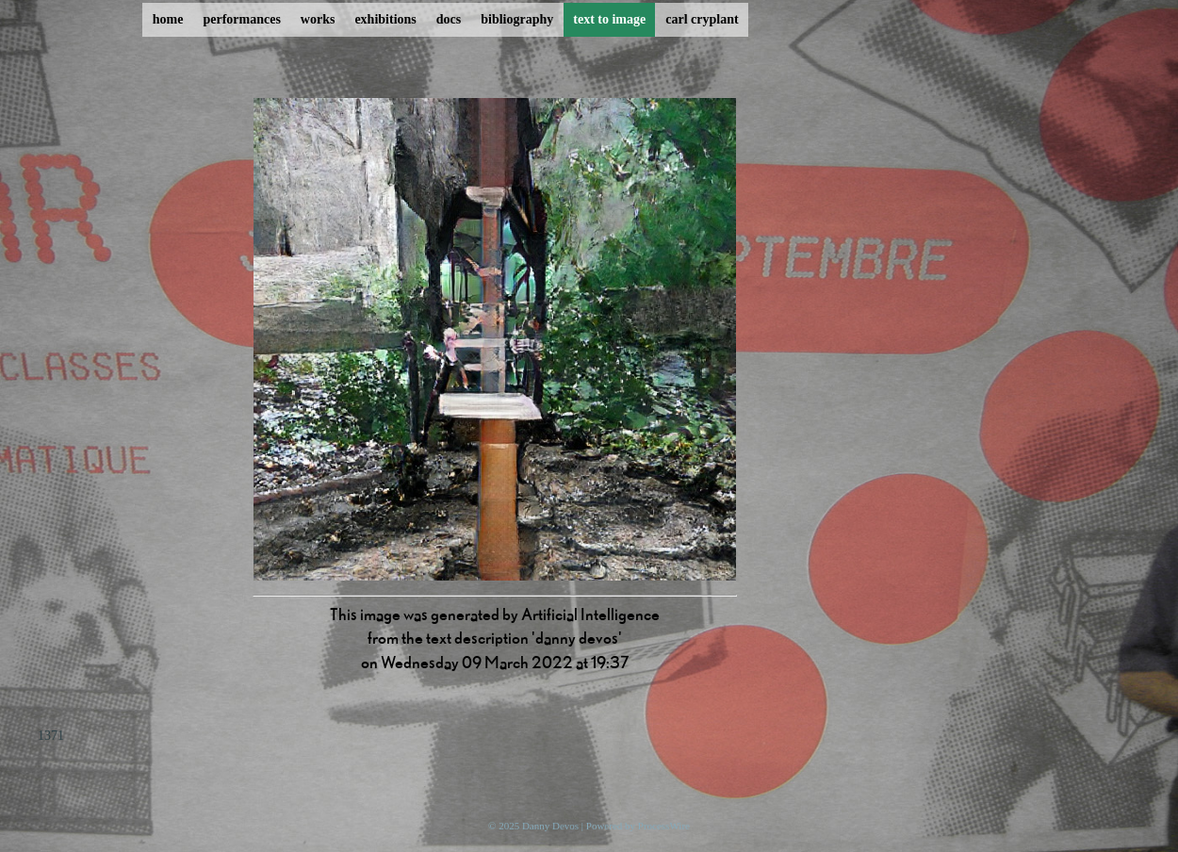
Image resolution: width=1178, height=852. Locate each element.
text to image (609, 19)
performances (241, 19)
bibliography (517, 19)
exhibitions (385, 19)
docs (448, 19)
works (318, 19)
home (168, 19)
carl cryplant (701, 19)
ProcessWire (664, 825)
